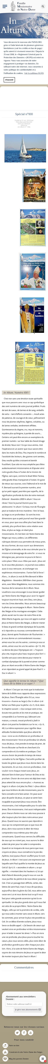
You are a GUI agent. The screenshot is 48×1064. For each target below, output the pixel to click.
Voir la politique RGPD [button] (34, 73)
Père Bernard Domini (24, 122)
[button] (28, 1009)
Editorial (24, 125)
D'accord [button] (9, 80)
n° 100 (24, 127)
